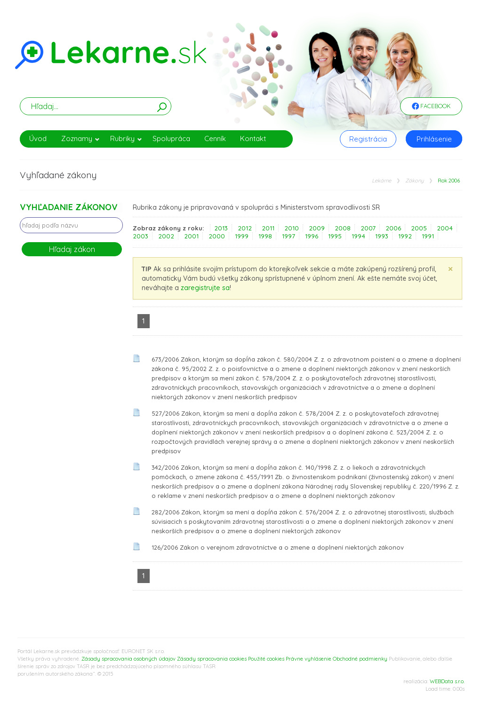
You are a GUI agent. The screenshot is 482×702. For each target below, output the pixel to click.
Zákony (414, 181)
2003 (140, 236)
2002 (166, 236)
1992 (405, 236)
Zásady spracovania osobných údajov (128, 658)
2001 (191, 236)
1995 (335, 236)
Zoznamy (80, 138)
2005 (419, 228)
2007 (368, 228)
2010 (291, 228)
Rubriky (126, 138)
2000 (217, 236)
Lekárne (381, 181)
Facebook (431, 107)
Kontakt (253, 138)
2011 (268, 228)
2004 (445, 228)
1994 (358, 236)
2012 (245, 228)
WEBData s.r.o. (447, 681)
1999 (242, 236)
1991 (428, 236)
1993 (381, 236)
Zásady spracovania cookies (212, 658)
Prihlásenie (434, 138)
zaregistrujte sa (205, 288)
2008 (343, 228)
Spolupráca (171, 138)
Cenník (215, 138)
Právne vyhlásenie (308, 658)
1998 (265, 236)
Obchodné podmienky (360, 658)
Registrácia (368, 138)
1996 (311, 236)
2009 (317, 228)
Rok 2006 (449, 181)
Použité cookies (266, 658)
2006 (393, 228)
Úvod (38, 138)
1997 (288, 236)
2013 (221, 228)
